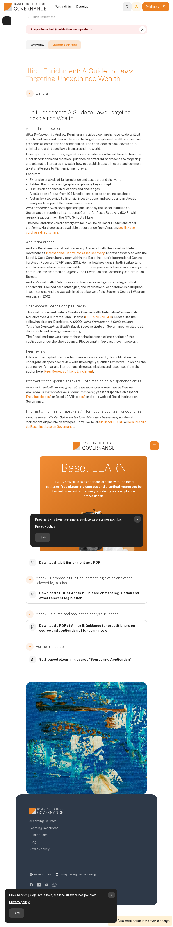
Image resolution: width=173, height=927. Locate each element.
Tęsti (16, 912)
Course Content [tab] (70, 46)
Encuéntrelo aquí (130, 392)
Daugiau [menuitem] (82, 6)
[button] (127, 6)
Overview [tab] (37, 46)
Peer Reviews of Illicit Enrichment (56, 372)
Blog (30, 838)
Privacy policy (19, 902)
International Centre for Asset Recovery (73, 254)
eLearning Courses (40, 817)
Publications (36, 831)
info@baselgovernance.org (76, 870)
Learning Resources (41, 824)
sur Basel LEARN (91, 418)
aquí (50, 397)
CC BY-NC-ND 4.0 (96, 317)
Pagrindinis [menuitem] (63, 6)
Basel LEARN (40, 870)
